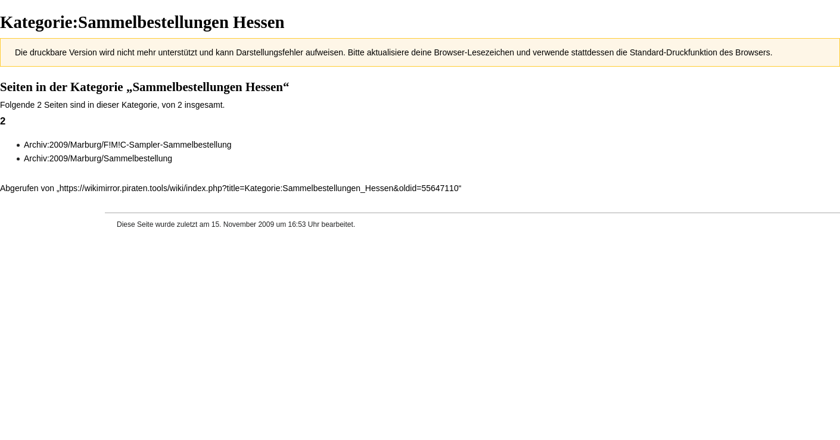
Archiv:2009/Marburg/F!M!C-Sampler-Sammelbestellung (128, 144)
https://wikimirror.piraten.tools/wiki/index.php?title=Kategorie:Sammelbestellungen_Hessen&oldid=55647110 (259, 188)
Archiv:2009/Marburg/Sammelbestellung (98, 158)
